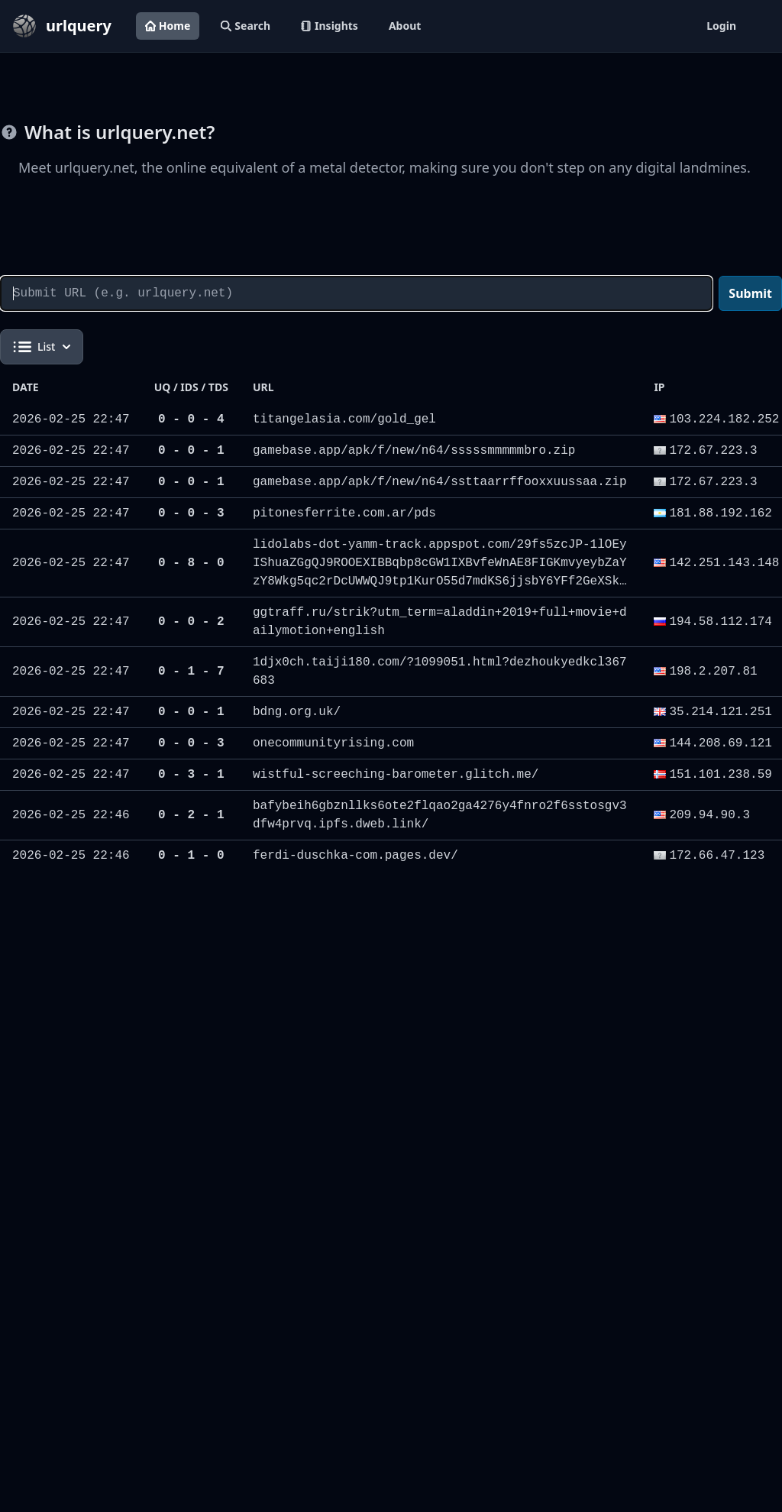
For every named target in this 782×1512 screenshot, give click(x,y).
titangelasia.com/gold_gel (344, 419)
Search (245, 25)
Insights (329, 25)
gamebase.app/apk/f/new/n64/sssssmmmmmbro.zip (414, 451)
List (41, 347)
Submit (750, 293)
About (405, 25)
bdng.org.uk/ (297, 712)
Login (721, 25)
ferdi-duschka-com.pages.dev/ (355, 856)
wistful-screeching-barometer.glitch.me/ (395, 775)
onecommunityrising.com (333, 743)
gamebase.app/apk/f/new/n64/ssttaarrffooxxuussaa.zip (440, 482)
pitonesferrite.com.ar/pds (344, 513)
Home (167, 25)
